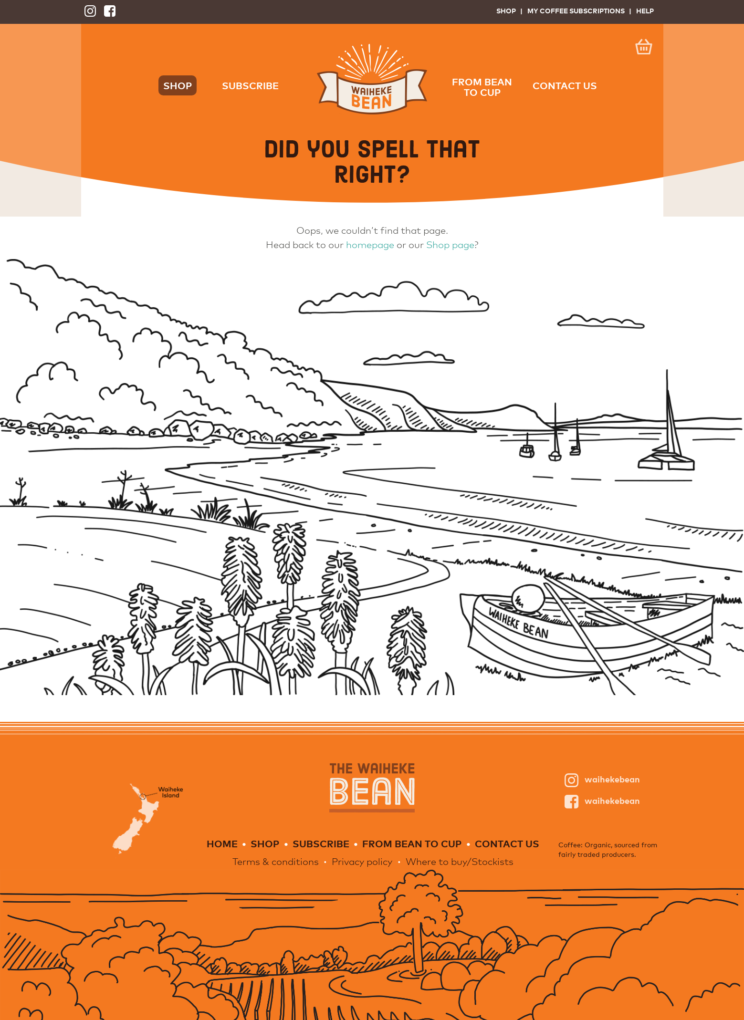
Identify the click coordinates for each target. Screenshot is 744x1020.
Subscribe (250, 85)
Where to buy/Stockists (459, 861)
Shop (506, 11)
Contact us (565, 85)
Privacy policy (362, 861)
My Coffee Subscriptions (576, 11)
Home (222, 843)
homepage (370, 244)
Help (645, 11)
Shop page (450, 244)
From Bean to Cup (482, 87)
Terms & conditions (275, 861)
